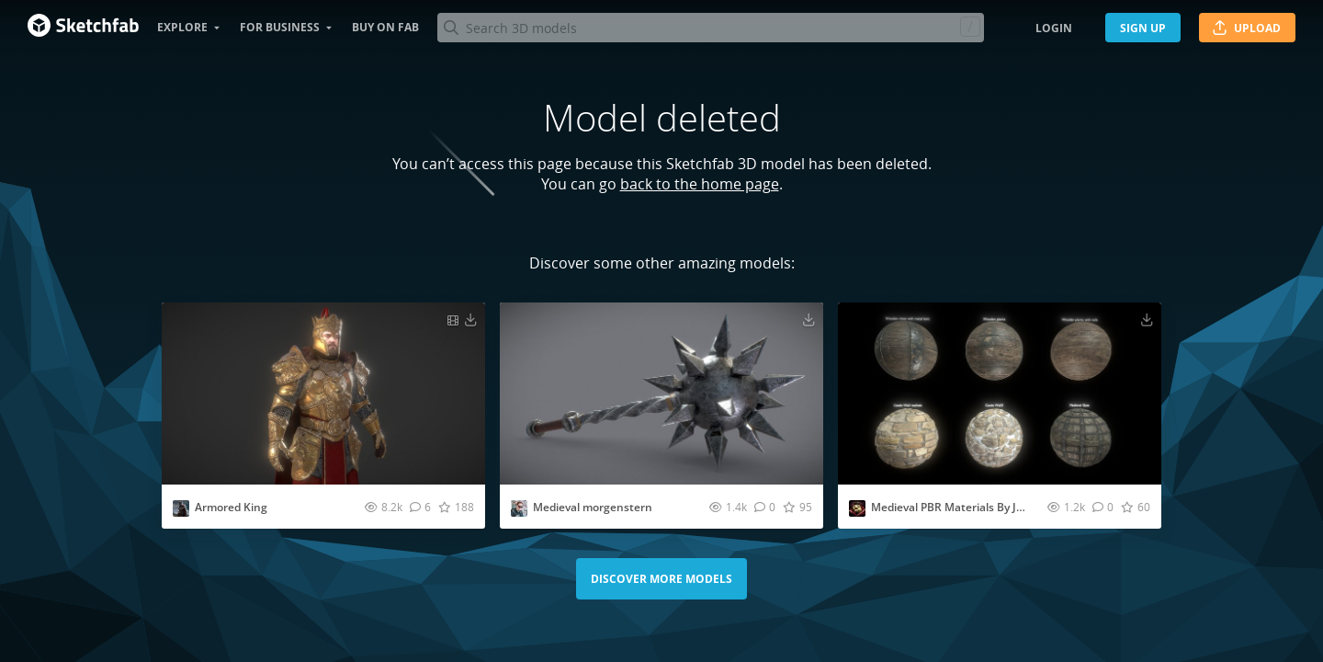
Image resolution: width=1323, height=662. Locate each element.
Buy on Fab (385, 27)
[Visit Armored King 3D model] (323, 393)
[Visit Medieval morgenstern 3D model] (661, 393)
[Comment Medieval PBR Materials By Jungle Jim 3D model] (1103, 506)
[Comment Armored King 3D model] (420, 506)
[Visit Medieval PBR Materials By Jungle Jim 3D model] (999, 393)
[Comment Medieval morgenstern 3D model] (764, 506)
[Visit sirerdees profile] (519, 508)
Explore (182, 27)
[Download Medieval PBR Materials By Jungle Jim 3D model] (1146, 319)
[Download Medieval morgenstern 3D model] (808, 319)
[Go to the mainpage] (83, 27)
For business (280, 27)
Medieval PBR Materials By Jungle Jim (968, 507)
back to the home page (699, 184)
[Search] (710, 27)
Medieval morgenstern (592, 507)
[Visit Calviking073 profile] (181, 508)
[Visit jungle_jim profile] (857, 508)
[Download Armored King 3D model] (470, 319)
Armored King (231, 507)
